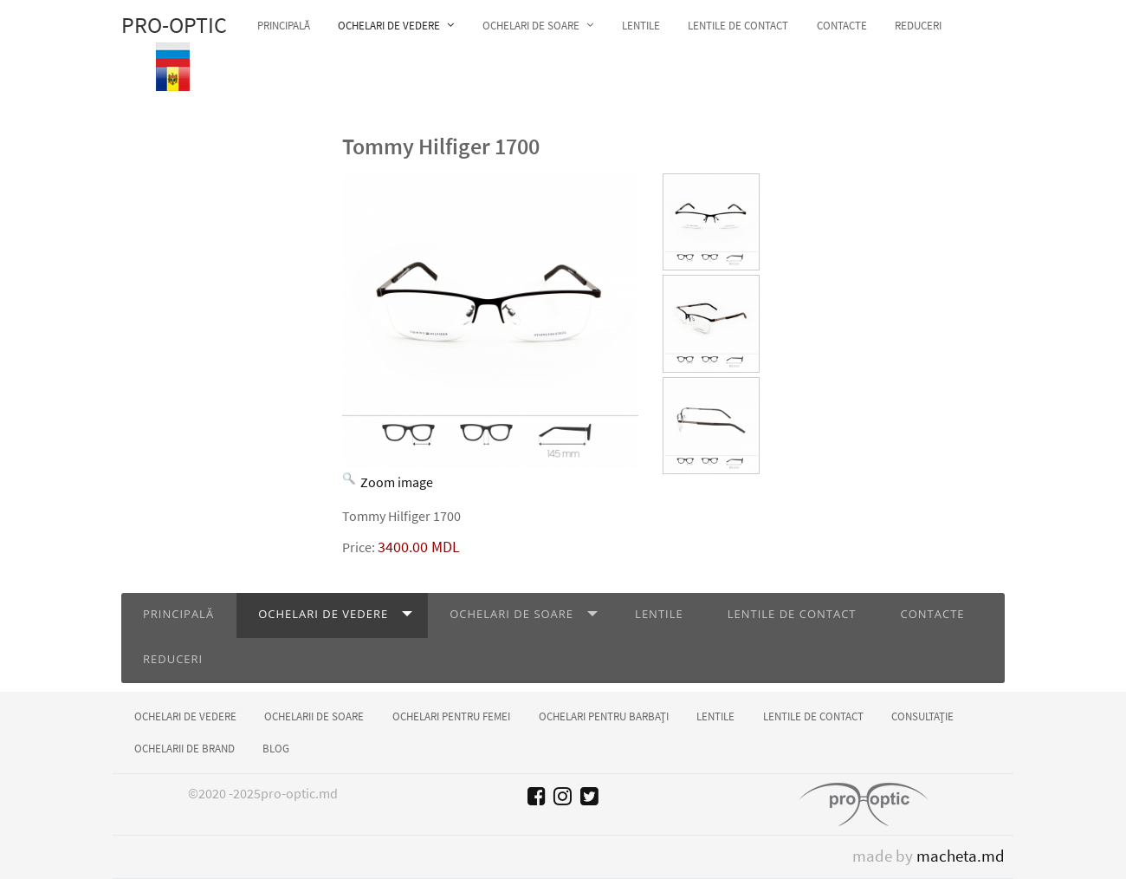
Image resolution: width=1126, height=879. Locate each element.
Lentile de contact (792, 614)
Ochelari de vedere (323, 614)
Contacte (933, 614)
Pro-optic (174, 25)
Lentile (659, 614)
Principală (178, 614)
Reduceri (173, 659)
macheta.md (960, 856)
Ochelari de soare (511, 614)
